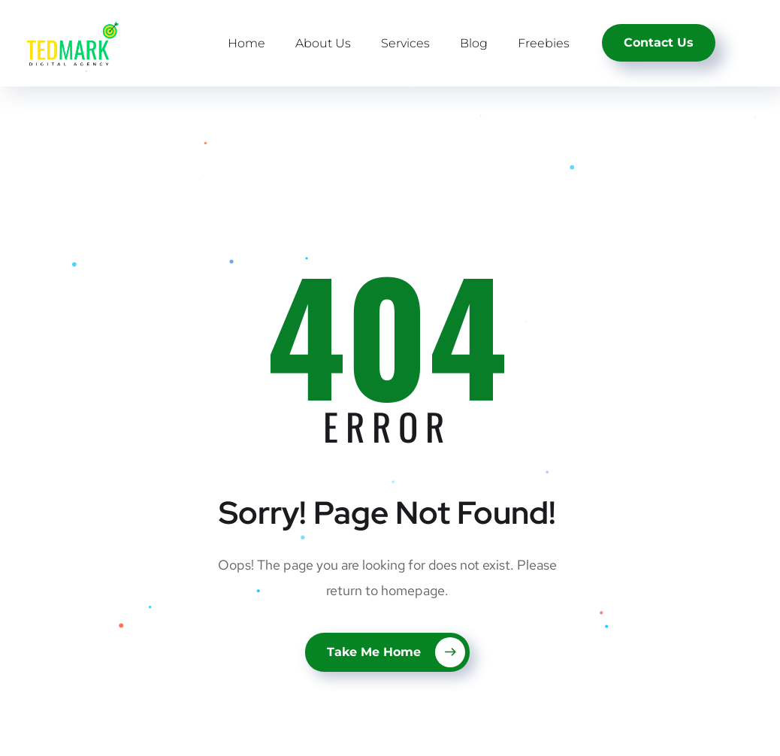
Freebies (544, 43)
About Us (323, 43)
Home (246, 43)
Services (405, 43)
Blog (474, 43)
